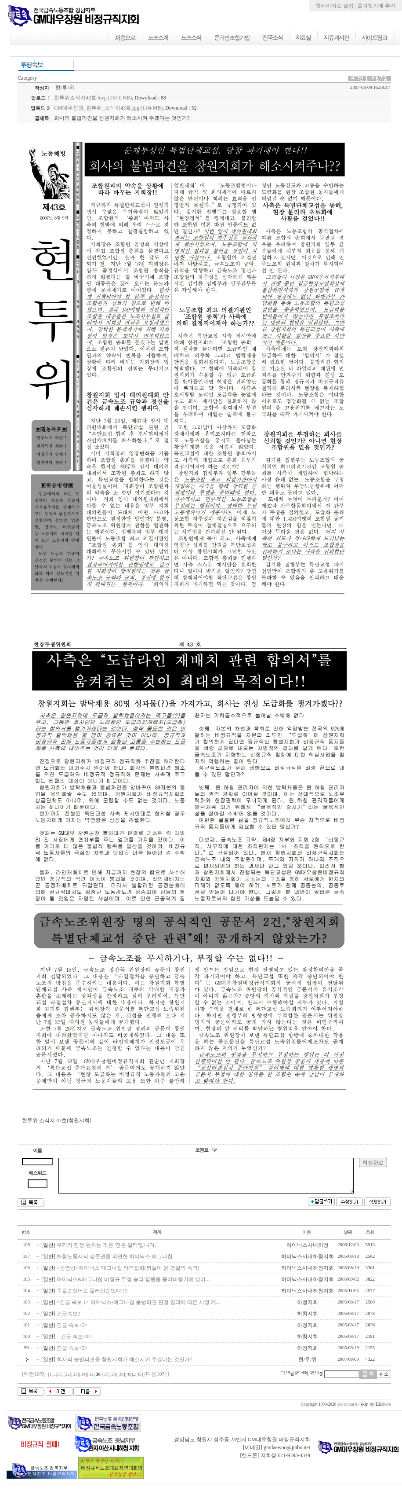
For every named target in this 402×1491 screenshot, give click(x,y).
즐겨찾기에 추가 (376, 6)
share (383, 1410)
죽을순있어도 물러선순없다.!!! (92, 1297)
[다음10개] (156, 1380)
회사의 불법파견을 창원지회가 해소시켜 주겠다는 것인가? (124, 1366)
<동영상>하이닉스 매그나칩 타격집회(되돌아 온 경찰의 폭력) (128, 1274)
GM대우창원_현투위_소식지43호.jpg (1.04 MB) (108, 108)
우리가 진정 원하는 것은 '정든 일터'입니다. (106, 1252)
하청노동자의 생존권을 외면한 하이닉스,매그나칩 (115, 1263)
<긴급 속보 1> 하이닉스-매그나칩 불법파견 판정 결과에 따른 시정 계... (138, 1309)
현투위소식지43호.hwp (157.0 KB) (93, 98)
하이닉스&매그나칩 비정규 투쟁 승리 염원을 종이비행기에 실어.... (134, 1286)
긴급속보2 (68, 1320)
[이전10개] (34, 1380)
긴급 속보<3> (72, 1332)
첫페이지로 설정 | (336, 6)
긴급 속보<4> (74, 1343)
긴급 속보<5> (72, 1354)
